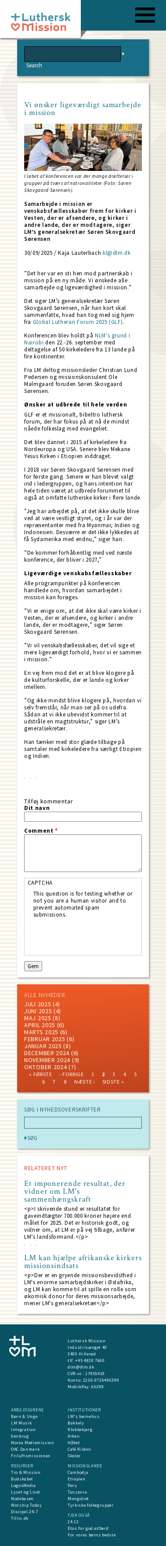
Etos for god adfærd (88, 1528)
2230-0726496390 (101, 1380)
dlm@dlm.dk (81, 1367)
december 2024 (46, 1053)
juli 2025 (37, 1004)
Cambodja (78, 1472)
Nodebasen (22, 1498)
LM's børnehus (83, 1416)
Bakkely (76, 1423)
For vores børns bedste (91, 1535)
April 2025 (39, 1025)
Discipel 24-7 (24, 1512)
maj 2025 (37, 1018)
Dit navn (37, 808)
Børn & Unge (24, 1416)
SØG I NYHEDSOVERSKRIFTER (62, 1109)
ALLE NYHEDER (44, 995)
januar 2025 (43, 1046)
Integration (23, 1429)
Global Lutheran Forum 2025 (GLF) (78, 322)
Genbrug (20, 1436)
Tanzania (77, 1492)
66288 (97, 1387)
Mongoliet (78, 1498)
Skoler (74, 1456)
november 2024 (47, 1060)
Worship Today (26, 1505)
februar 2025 (44, 1039)
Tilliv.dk (20, 1518)
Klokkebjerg (80, 1429)
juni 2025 (38, 1011)
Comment (41, 830)
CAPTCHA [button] (40, 882)
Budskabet (22, 1479)
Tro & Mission (25, 1472)
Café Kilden (79, 1449)
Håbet (74, 1442)
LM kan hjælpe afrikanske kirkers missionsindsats (83, 1262)
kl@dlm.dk (117, 253)
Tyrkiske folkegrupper (91, 1505)
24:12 (73, 1522)
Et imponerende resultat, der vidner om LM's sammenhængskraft (75, 1191)
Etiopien (76, 1479)
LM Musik (21, 1423)
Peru (72, 1485)
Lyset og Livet (25, 1492)
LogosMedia (23, 1485)
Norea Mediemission (32, 1442)
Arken (73, 1436)
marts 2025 (41, 1032)
